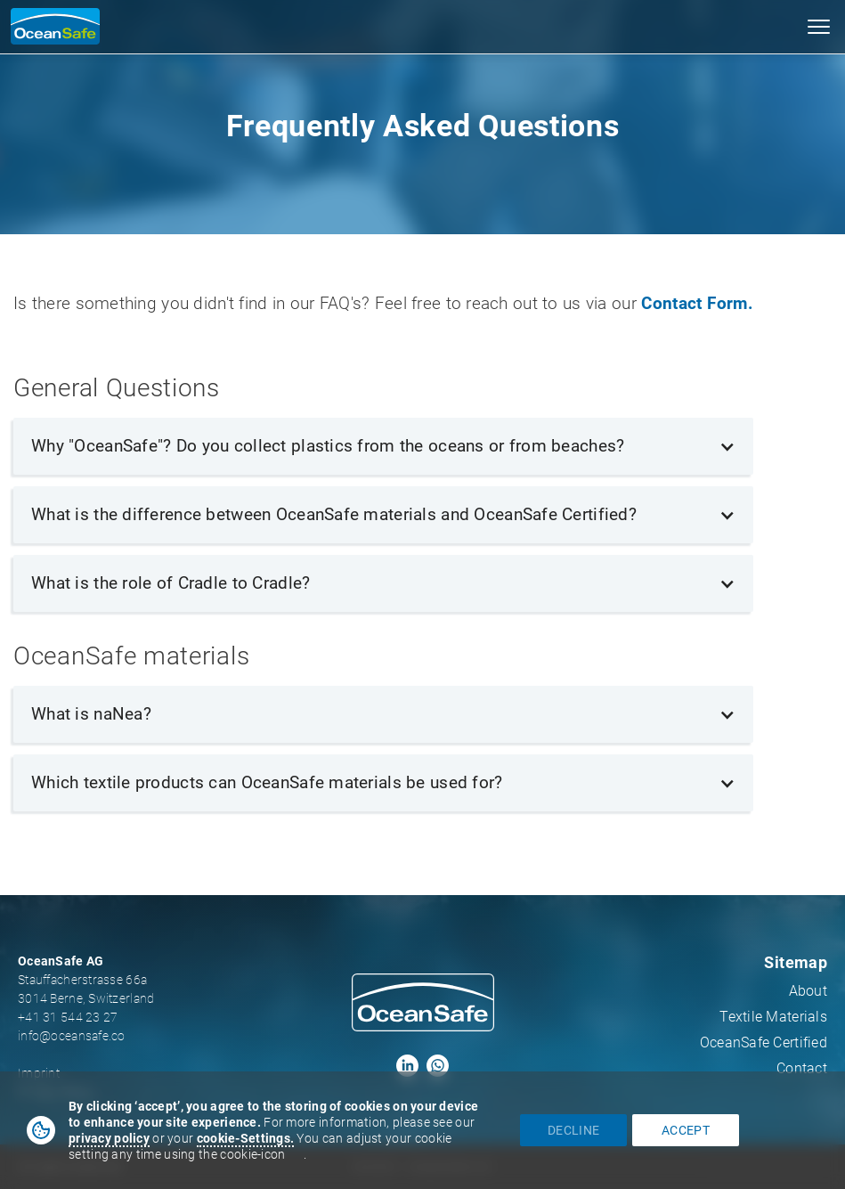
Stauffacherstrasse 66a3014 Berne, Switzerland (86, 989)
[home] (50, 26)
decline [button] (573, 1130)
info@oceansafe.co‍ (72, 1036)
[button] (818, 26)
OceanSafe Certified (763, 1042)
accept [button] (686, 1130)
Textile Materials (773, 1016)
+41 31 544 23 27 (68, 1017)
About (808, 990)
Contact (801, 1068)
